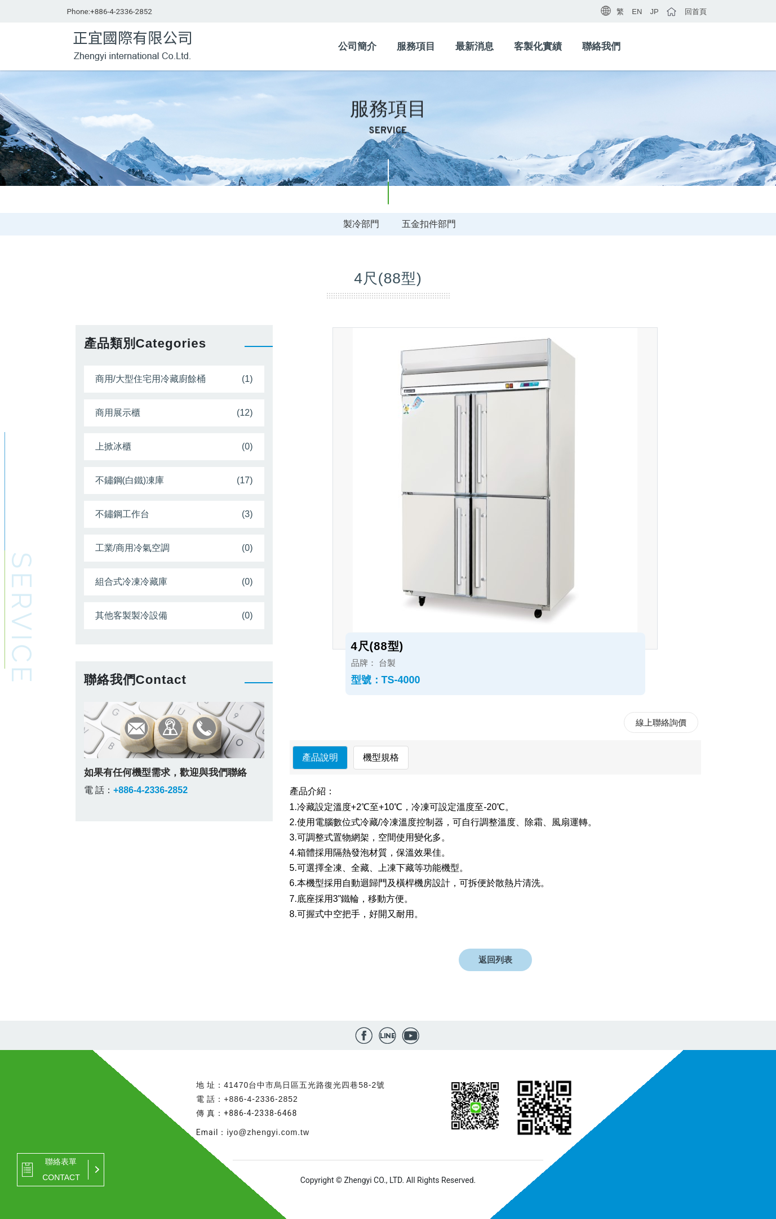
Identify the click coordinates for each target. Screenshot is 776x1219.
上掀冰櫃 (113, 446)
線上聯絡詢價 (661, 722)
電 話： (98, 790)
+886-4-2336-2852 (121, 11)
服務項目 (416, 46)
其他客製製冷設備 (131, 615)
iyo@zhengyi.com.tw (268, 1132)
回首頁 (696, 11)
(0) (247, 446)
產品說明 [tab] (320, 757)
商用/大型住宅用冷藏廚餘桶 (150, 379)
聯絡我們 (601, 46)
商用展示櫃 (117, 412)
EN (637, 11)
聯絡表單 (61, 1161)
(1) (247, 379)
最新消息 (474, 46)
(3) (247, 514)
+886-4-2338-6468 (260, 1113)
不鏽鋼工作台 (122, 514)
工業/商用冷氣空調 (132, 548)
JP (654, 11)
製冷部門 (361, 224)
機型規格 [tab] (381, 757)
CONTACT (61, 1177)
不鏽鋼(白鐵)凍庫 (130, 480)
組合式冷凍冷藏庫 (131, 581)
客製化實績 (538, 46)
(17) (244, 480)
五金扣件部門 (429, 224)
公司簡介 (357, 46)
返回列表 (495, 959)
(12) (244, 412)
